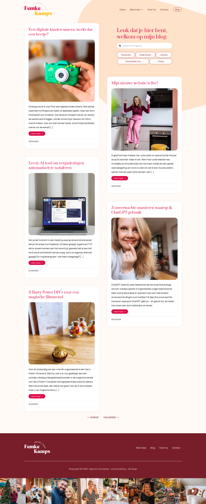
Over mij (151, 9)
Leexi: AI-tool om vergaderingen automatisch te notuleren (56, 165)
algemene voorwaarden (99, 469)
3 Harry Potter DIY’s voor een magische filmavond (54, 294)
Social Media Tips (133, 61)
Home (122, 9)
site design (132, 469)
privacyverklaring (118, 469)
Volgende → (111, 417)
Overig (161, 61)
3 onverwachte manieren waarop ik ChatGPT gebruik (141, 210)
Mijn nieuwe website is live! (134, 83)
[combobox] (144, 46)
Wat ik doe (136, 9)
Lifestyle (164, 54)
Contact (164, 9)
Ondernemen (145, 54)
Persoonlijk (126, 54)
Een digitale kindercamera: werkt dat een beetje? (60, 32)
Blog (153, 447)
